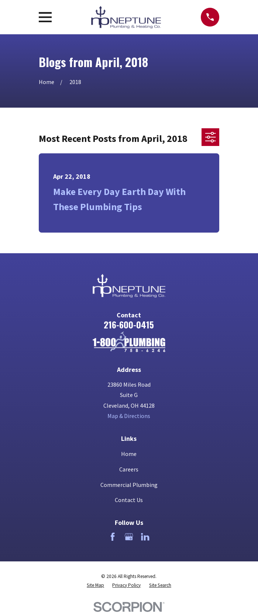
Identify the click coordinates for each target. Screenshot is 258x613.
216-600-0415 (129, 324)
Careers (128, 469)
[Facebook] (113, 537)
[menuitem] (95, 585)
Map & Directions (128, 415)
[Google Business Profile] (129, 537)
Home (129, 453)
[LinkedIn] (145, 537)
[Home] (129, 341)
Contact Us (129, 500)
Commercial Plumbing (129, 484)
